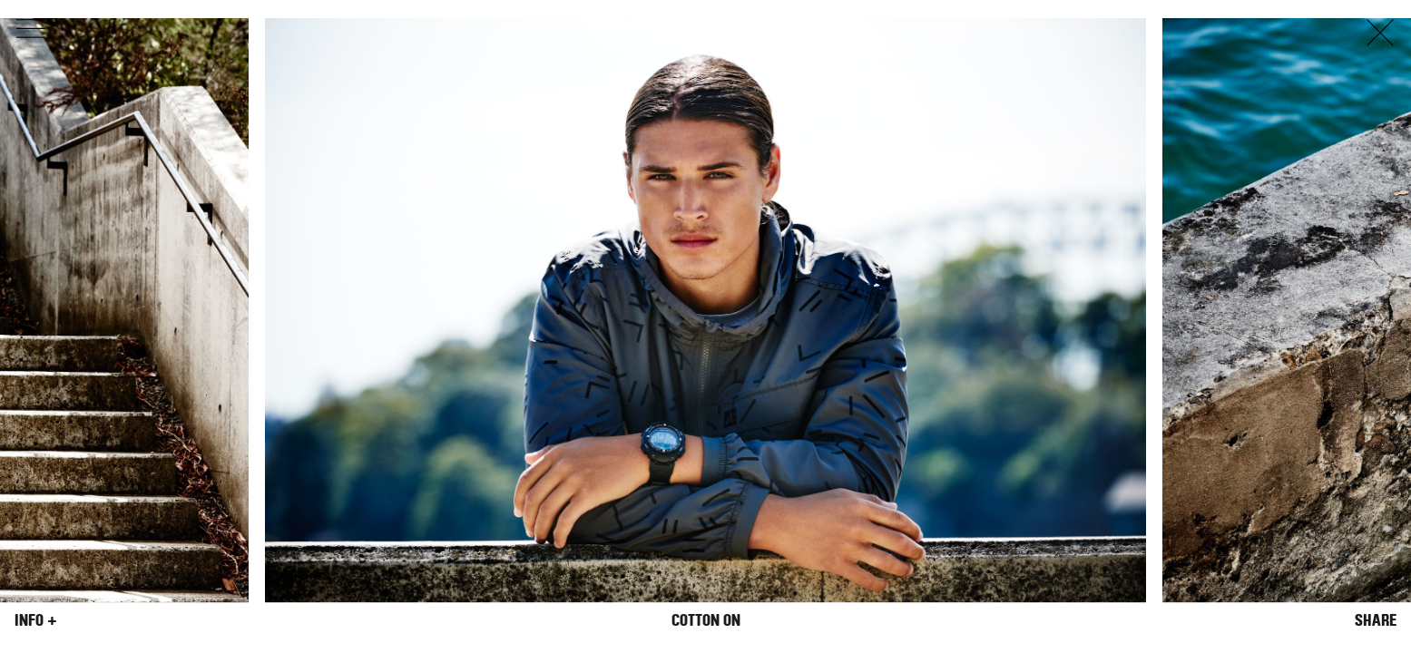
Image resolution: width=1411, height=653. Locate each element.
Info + (36, 620)
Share (1375, 620)
